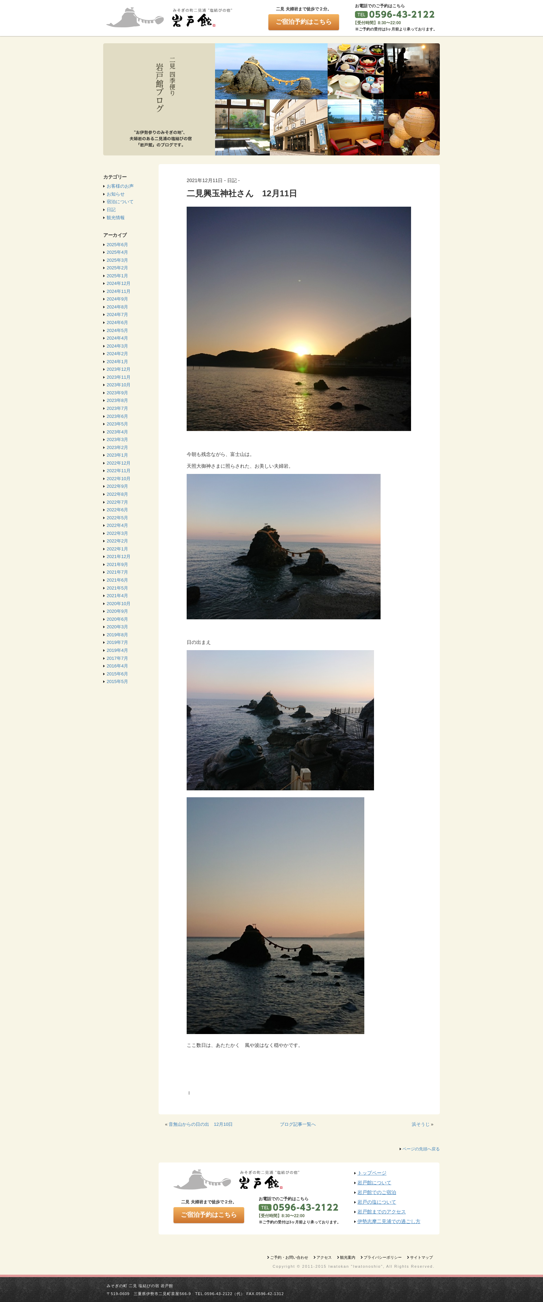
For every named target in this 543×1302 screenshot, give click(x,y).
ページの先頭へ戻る (421, 1149)
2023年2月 (117, 447)
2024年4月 (117, 338)
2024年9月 (117, 299)
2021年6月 (117, 580)
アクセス (324, 1257)
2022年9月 (117, 486)
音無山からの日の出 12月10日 (201, 1124)
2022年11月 (119, 470)
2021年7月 (117, 572)
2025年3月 (117, 260)
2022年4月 (117, 525)
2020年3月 (117, 626)
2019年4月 (117, 650)
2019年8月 (117, 634)
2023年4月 (117, 431)
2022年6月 (117, 509)
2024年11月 (119, 291)
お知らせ (116, 194)
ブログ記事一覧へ (298, 1124)
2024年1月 (117, 361)
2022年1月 (117, 548)
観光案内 (347, 1257)
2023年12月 (119, 369)
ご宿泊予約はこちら (304, 21)
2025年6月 (117, 244)
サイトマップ (421, 1257)
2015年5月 (117, 681)
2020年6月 (117, 619)
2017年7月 (117, 658)
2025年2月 (117, 267)
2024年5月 (117, 330)
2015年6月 (117, 673)
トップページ (371, 1173)
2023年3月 (117, 439)
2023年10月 (119, 384)
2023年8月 (117, 400)
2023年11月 (119, 377)
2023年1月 (117, 455)
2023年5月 (117, 423)
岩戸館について (374, 1182)
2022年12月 (119, 463)
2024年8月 (117, 306)
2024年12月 (119, 283)
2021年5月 (117, 588)
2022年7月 (117, 502)
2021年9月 (117, 564)
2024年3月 (117, 346)
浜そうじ (421, 1124)
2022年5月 (117, 517)
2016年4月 (117, 665)
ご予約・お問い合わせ (289, 1257)
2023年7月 (117, 408)
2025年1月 (117, 275)
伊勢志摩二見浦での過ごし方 (388, 1221)
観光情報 (116, 217)
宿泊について (120, 201)
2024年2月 (117, 353)
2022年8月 (117, 494)
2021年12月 (119, 556)
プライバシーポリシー (383, 1257)
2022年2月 (117, 541)
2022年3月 (117, 533)
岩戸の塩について (376, 1202)
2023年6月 (117, 416)
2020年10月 (119, 603)
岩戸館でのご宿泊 (376, 1192)
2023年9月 (117, 392)
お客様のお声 (120, 186)
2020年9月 (117, 611)
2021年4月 (117, 595)
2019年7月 (117, 642)
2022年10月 (119, 478)
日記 (111, 209)
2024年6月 (117, 322)
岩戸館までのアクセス (381, 1211)
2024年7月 (117, 314)
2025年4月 (117, 252)
